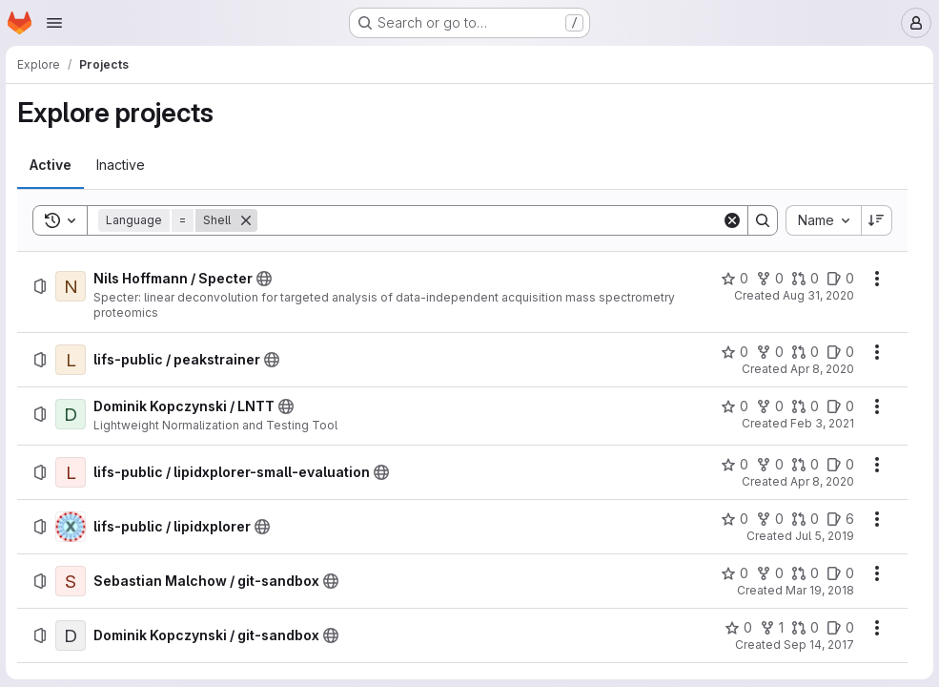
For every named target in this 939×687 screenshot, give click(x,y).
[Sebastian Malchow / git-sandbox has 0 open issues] (838, 573)
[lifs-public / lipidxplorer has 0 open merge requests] (803, 519)
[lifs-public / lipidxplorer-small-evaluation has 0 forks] (768, 464)
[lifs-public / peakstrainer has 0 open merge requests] (803, 352)
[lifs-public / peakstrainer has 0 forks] (768, 352)
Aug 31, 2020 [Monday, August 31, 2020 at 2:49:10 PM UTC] (816, 295)
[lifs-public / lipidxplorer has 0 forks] (768, 519)
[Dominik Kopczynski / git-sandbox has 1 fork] (770, 627)
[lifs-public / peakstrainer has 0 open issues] (838, 352)
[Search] (489, 220)
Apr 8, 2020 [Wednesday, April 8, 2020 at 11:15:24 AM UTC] (820, 481)
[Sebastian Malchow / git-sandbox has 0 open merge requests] (803, 573)
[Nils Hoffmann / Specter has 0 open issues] (838, 278)
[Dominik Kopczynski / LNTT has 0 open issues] (838, 406)
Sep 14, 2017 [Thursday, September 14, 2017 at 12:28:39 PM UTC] (817, 644)
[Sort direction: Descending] (875, 220)
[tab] (52, 165)
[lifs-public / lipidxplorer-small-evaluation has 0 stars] (732, 464)
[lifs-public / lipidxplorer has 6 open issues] (838, 519)
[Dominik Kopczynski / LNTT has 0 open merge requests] (803, 406)
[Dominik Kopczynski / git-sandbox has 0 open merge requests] (803, 627)
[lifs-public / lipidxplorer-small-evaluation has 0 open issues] (838, 464)
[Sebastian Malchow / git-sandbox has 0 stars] (732, 573)
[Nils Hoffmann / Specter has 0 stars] (732, 278)
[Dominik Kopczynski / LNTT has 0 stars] (732, 406)
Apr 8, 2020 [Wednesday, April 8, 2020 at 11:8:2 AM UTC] (820, 369)
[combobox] (821, 220)
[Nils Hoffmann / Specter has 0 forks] (768, 278)
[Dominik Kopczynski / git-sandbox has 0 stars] (736, 627)
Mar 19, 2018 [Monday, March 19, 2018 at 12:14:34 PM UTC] (818, 590)
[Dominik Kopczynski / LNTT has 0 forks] (768, 406)
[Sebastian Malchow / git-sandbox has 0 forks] (768, 573)
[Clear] (730, 220)
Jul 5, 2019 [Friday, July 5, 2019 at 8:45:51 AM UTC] (822, 536)
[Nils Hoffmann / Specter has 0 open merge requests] (803, 278)
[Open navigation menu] (54, 23)
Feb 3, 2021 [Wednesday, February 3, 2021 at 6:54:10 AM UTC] (820, 423)
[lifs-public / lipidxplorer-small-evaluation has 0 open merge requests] (803, 464)
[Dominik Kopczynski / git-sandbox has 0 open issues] (838, 627)
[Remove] (247, 220)
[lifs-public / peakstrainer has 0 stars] (732, 352)
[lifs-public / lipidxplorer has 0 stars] (732, 519)
